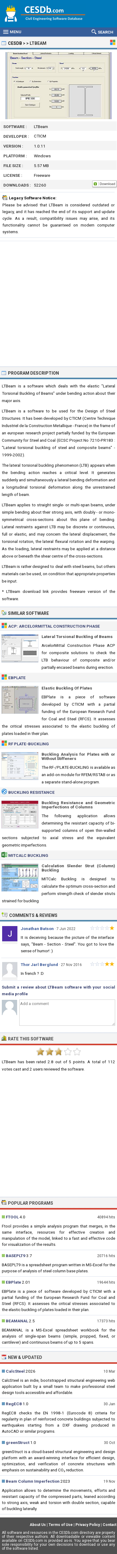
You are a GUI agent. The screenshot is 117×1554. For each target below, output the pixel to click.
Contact (109, 1525)
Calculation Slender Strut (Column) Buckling (78, 867)
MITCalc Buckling (28, 855)
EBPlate (17, 677)
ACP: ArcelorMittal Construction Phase (54, 626)
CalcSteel (15, 1371)
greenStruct (17, 1442)
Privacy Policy (87, 1525)
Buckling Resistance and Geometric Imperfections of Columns (78, 804)
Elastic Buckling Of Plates (67, 688)
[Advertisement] (58, 303)
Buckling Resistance (31, 792)
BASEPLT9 (15, 1255)
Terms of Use (61, 1525)
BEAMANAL (17, 1320)
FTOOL (12, 1216)
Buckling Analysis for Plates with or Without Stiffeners (78, 756)
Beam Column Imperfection (33, 1481)
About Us (38, 1525)
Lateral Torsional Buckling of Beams (77, 636)
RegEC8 (14, 1403)
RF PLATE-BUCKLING (28, 743)
